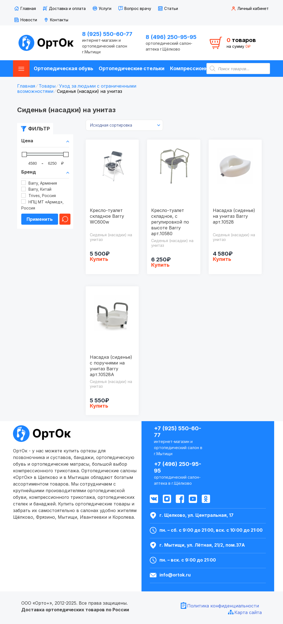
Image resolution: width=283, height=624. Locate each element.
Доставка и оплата (67, 8)
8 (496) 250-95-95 (171, 37)
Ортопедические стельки (131, 68)
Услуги (105, 8)
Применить (40, 219)
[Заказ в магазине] (124, 125)
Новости (28, 19)
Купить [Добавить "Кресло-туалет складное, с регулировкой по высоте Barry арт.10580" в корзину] (160, 265)
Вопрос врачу (137, 8)
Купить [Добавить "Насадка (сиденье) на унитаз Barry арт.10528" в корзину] (222, 259)
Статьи (171, 8)
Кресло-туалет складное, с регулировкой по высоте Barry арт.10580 (170, 222)
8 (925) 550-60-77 (107, 34)
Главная (28, 8)
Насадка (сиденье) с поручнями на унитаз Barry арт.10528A (111, 365)
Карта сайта (248, 612)
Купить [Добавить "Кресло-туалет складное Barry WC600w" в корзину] (99, 259)
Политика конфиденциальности (223, 606)
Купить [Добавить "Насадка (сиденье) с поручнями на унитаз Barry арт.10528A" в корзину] (99, 406)
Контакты (59, 19)
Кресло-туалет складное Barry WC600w (107, 216)
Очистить (64, 219)
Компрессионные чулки (200, 68)
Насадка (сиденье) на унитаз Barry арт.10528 (234, 216)
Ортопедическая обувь (63, 68)
